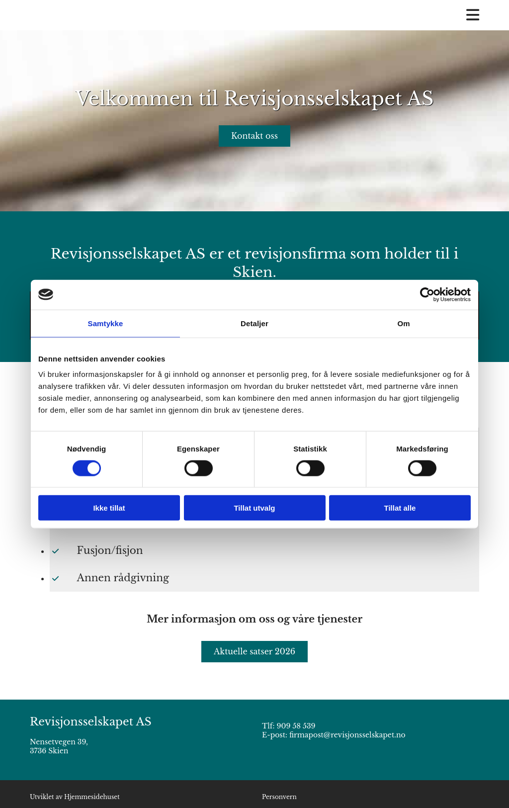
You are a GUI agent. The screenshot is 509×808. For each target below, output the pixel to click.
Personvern (279, 797)
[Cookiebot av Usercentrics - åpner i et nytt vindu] (427, 294)
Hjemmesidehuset (92, 797)
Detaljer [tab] (254, 323)
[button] (254, 136)
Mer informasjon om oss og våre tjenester (254, 619)
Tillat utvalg (254, 508)
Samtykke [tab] (105, 323)
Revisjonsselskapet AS (91, 721)
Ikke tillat (109, 508)
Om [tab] (403, 323)
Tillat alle (400, 508)
